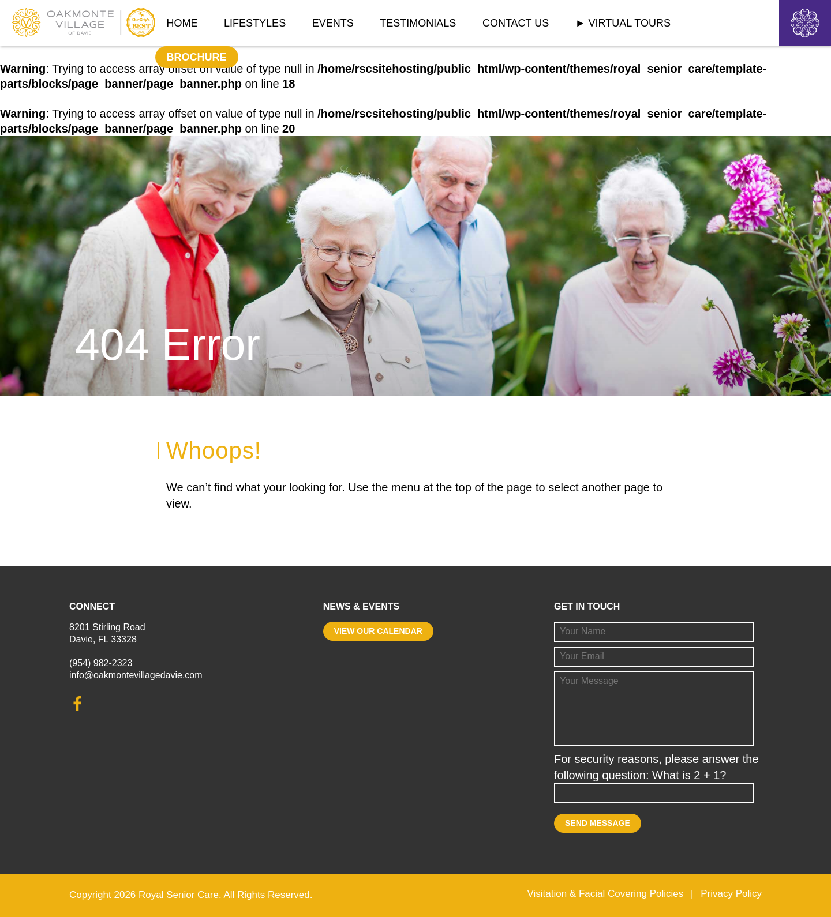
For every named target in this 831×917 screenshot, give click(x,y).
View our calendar (378, 631)
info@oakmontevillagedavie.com (136, 675)
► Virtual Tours (623, 23)
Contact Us (515, 23)
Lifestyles (255, 23)
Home (182, 23)
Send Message (597, 823)
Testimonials (418, 23)
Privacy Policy (731, 893)
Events (333, 23)
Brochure (197, 57)
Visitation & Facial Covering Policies (605, 893)
